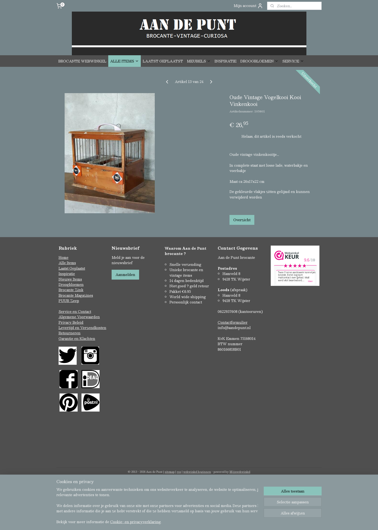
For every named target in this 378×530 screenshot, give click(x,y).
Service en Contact (75, 311)
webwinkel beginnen (197, 471)
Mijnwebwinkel (240, 471)
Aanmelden (125, 274)
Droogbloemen (71, 284)
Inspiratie (67, 273)
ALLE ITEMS (124, 61)
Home (63, 257)
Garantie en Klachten (77, 338)
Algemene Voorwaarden (79, 317)
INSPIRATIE (225, 61)
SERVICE (293, 61)
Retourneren (70, 333)
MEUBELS (199, 61)
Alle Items (67, 263)
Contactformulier (233, 322)
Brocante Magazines (76, 295)
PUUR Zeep (69, 300)
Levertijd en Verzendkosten (82, 327)
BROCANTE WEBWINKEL (82, 61)
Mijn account (248, 6)
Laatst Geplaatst (72, 268)
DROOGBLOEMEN (259, 61)
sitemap (170, 471)
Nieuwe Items (70, 279)
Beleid (78, 322)
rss (179, 471)
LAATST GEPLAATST (163, 61)
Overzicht (241, 220)
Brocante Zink (71, 290)
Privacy (66, 322)
